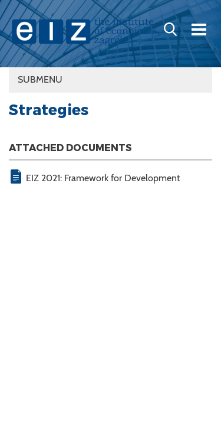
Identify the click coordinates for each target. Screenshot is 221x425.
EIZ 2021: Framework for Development (103, 178)
